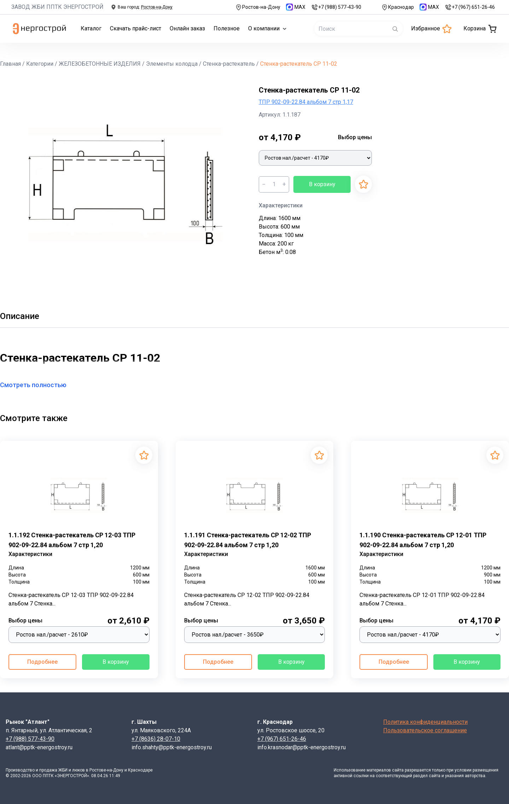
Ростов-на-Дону (257, 7)
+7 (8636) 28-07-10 (155, 738)
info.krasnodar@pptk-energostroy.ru (301, 747)
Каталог (91, 28)
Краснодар (397, 7)
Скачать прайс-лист (135, 28)
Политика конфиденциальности (425, 722)
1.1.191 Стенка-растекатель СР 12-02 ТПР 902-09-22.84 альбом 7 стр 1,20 (247, 540)
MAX (295, 7)
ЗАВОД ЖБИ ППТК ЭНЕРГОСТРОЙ (57, 7)
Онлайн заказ (187, 28)
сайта (398, 770)
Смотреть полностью (37, 385)
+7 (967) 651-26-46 (470, 7)
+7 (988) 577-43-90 (336, 7)
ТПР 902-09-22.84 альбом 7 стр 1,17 (306, 102)
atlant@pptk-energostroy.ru (39, 747)
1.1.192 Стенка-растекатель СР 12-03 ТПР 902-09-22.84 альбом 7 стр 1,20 (71, 540)
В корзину (322, 184)
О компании (267, 28)
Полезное (226, 28)
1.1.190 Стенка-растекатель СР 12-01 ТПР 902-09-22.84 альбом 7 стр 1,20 (422, 540)
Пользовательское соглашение (425, 730)
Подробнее (42, 661)
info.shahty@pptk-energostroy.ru (171, 747)
